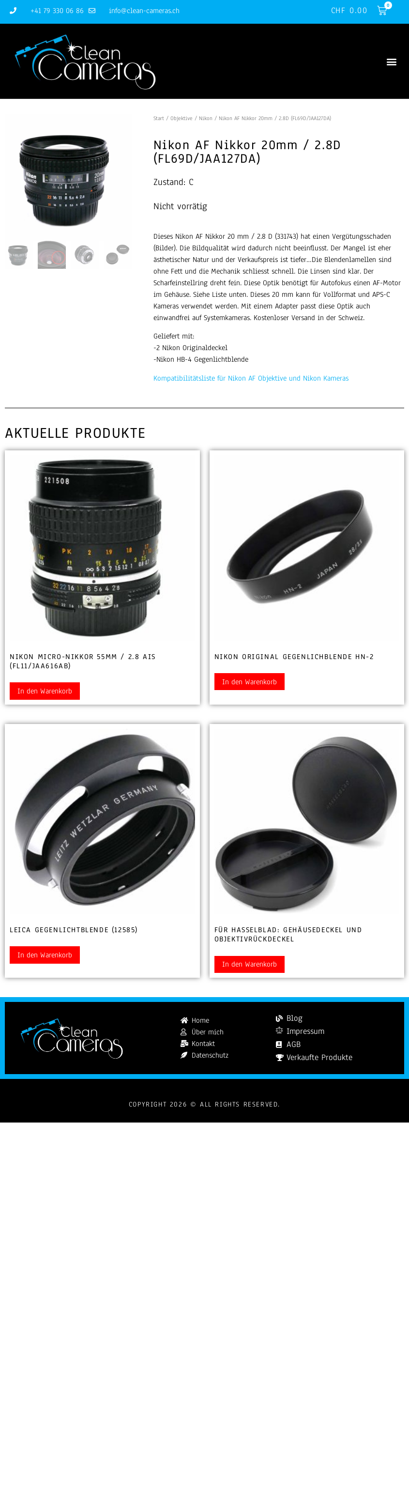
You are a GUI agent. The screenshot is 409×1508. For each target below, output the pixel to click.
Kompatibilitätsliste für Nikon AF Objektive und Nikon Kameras (250, 378)
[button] (391, 61)
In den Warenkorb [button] (44, 691)
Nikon (205, 118)
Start (158, 118)
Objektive (181, 118)
